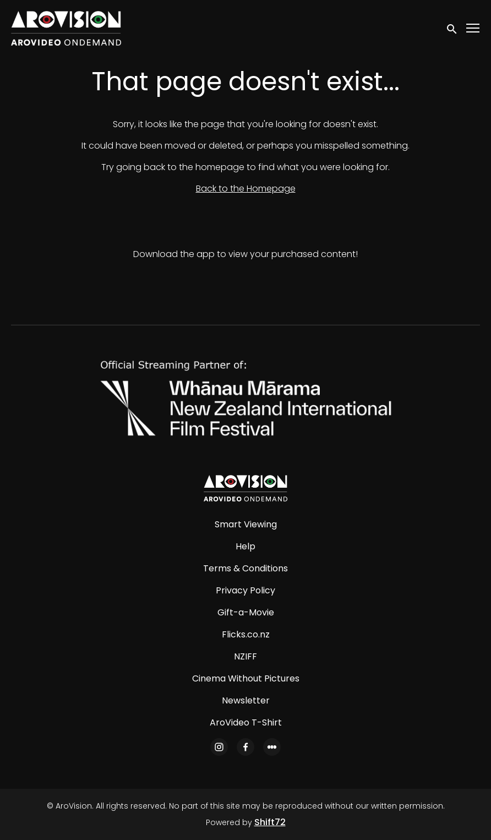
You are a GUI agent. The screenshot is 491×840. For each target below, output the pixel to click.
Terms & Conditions (245, 568)
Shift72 (270, 822)
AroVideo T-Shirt (246, 722)
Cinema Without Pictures (245, 678)
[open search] (452, 28)
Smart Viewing (246, 524)
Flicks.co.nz (246, 634)
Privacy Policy (245, 590)
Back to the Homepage (246, 188)
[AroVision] (245, 488)
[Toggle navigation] (473, 28)
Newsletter (246, 700)
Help (245, 546)
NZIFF (245, 656)
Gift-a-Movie (245, 612)
